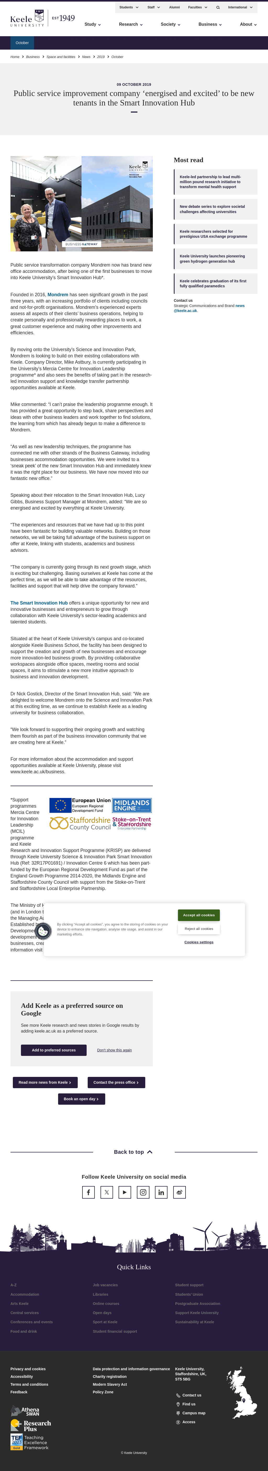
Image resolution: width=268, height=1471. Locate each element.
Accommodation (24, 1294)
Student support (189, 1285)
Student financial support (115, 1331)
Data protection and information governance (131, 1369)
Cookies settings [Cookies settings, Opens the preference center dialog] (199, 942)
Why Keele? (50, 41)
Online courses (106, 1303)
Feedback (18, 1392)
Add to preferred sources (54, 1050)
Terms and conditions (29, 1384)
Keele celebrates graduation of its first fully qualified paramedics (213, 283)
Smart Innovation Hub (138, 41)
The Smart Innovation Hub (39, 603)
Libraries (100, 1294)
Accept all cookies (199, 911)
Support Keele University (197, 1313)
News (86, 55)
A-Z (13, 1285)
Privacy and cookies (28, 1369)
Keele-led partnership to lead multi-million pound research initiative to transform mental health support (210, 182)
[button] (218, 5)
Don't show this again (114, 1050)
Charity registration (110, 1376)
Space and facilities (61, 55)
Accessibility (19, 26)
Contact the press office (116, 1082)
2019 (100, 55)
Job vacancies (105, 1285)
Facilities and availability (90, 41)
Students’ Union (189, 1294)
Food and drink (23, 1331)
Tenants (214, 41)
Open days (102, 1313)
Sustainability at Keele (194, 1322)
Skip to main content (28, 26)
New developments (182, 41)
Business (33, 55)
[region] (144, 926)
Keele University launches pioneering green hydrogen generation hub (212, 258)
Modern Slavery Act (110, 1384)
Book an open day (82, 1099)
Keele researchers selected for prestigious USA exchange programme (213, 234)
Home (14, 55)
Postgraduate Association (197, 1303)
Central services (24, 1313)
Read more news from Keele (45, 1082)
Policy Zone (103, 1392)
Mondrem (58, 294)
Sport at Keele (105, 1322)
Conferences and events (31, 1322)
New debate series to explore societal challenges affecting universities (212, 209)
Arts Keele (19, 1303)
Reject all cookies (199, 928)
